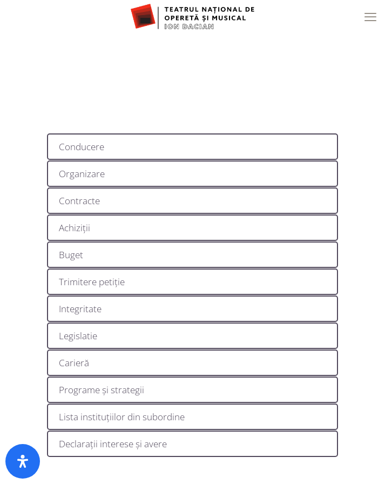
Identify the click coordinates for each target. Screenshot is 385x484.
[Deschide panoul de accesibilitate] (22, 461)
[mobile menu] (370, 16)
